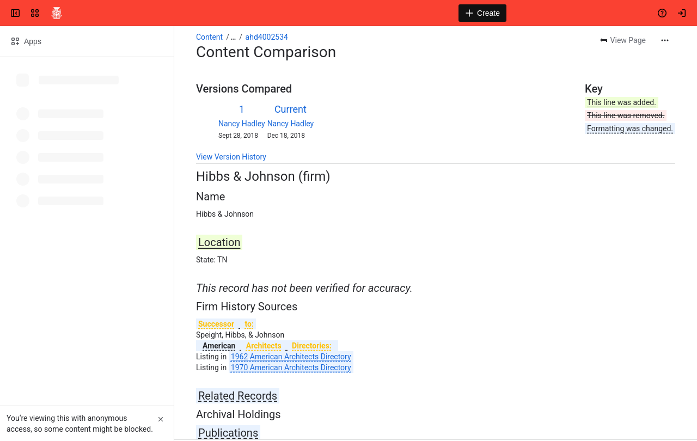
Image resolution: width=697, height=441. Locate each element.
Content (209, 37)
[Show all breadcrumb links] (233, 37)
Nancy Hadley (241, 123)
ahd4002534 (267, 37)
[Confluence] (56, 13)
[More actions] (665, 40)
